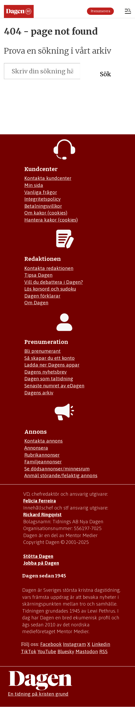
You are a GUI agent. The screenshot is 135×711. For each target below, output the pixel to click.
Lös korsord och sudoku (50, 289)
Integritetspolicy (42, 199)
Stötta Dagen (38, 556)
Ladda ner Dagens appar (51, 365)
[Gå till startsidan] (19, 11)
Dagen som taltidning (48, 378)
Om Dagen (36, 302)
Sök (105, 74)
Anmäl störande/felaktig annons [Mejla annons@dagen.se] (60, 475)
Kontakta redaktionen (48, 268)
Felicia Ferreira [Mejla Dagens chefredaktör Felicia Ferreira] (39, 501)
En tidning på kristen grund (38, 694)
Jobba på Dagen (41, 563)
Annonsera (36, 448)
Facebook (51, 644)
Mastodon (86, 651)
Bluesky (65, 651)
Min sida (33, 185)
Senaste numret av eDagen (54, 385)
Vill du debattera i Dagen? (53, 282)
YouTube (47, 651)
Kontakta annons (43, 441)
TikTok (28, 651)
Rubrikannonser (42, 455)
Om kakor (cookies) (45, 213)
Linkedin (101, 644)
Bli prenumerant (42, 351)
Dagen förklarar (42, 296)
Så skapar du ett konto (49, 358)
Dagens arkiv (38, 392)
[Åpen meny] (128, 11)
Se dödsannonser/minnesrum (57, 468)
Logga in (119, 11)
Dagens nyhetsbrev (45, 372)
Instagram (74, 644)
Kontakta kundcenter (47, 178)
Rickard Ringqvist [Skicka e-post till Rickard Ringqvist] (42, 514)
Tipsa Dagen (38, 275)
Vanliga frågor (40, 192)
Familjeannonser (43, 461)
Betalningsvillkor (43, 206)
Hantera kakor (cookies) (51, 220)
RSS (103, 651)
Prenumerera (100, 11)
